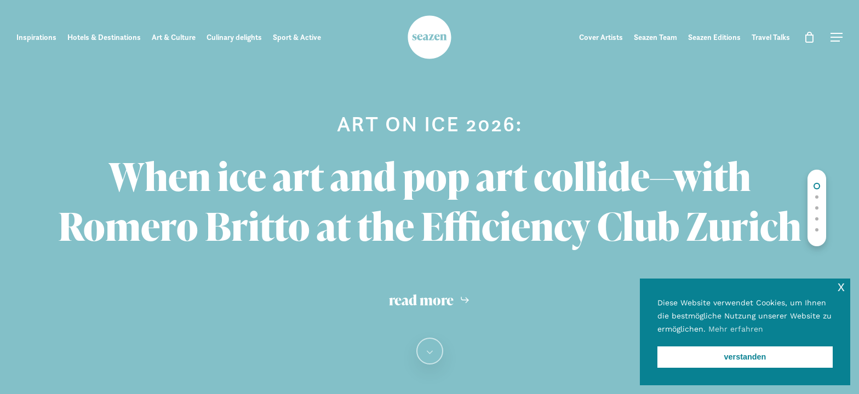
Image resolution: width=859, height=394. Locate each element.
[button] (837, 37)
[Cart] (809, 37)
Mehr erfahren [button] (735, 329)
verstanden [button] (745, 356)
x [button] (841, 286)
